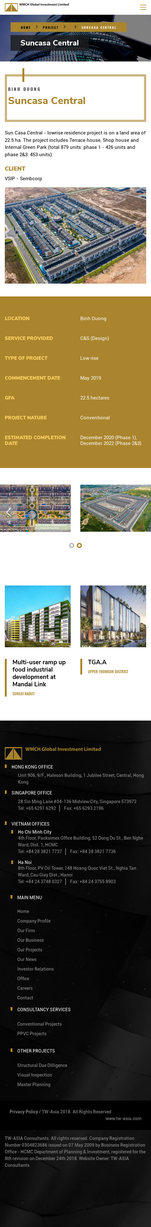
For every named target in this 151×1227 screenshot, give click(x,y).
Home (26, 27)
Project (51, 27)
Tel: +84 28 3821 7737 (40, 851)
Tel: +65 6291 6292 (37, 808)
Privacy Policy (24, 1111)
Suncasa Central (99, 27)
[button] (71, 545)
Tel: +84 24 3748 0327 (40, 881)
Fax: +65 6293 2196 (84, 808)
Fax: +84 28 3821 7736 (93, 851)
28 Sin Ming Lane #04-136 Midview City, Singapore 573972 (77, 801)
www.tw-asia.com (123, 1118)
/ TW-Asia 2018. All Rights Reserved (75, 1111)
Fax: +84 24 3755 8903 (93, 881)
